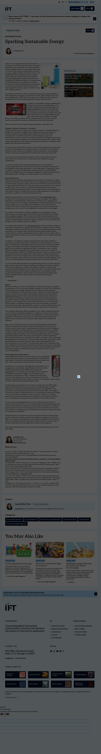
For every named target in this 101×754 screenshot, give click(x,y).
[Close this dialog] (78, 376)
